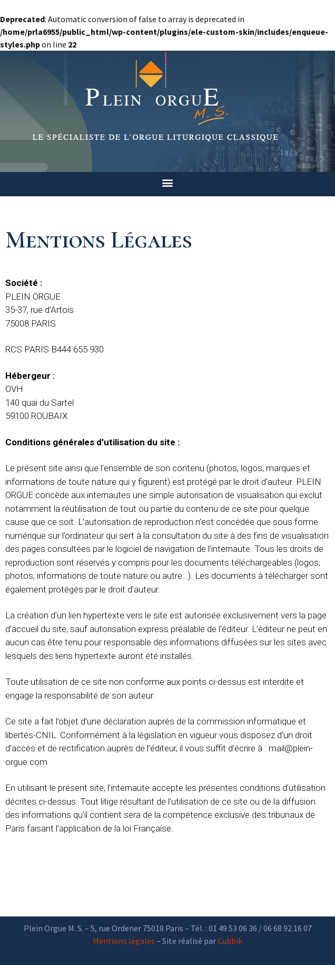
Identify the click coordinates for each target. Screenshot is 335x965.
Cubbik (230, 940)
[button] (167, 182)
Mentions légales (124, 940)
